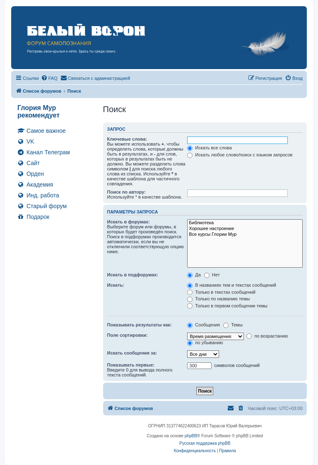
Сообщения (203, 324)
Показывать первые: (131, 364)
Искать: (115, 285)
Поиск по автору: (126, 191)
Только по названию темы (218, 298)
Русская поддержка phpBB (204, 443)
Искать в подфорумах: (133, 274)
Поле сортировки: (127, 335)
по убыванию (205, 342)
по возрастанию (267, 335)
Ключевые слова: (127, 139)
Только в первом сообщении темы (227, 305)
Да (194, 274)
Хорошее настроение (245, 229)
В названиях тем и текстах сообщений (231, 285)
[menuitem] (49, 78)
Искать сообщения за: (132, 352)
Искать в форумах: (128, 221)
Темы (233, 324)
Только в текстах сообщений (221, 292)
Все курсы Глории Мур (245, 234)
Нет (212, 274)
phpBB (191, 436)
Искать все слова (209, 147)
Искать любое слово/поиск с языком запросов (239, 154)
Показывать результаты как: (139, 324)
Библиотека (245, 223)
